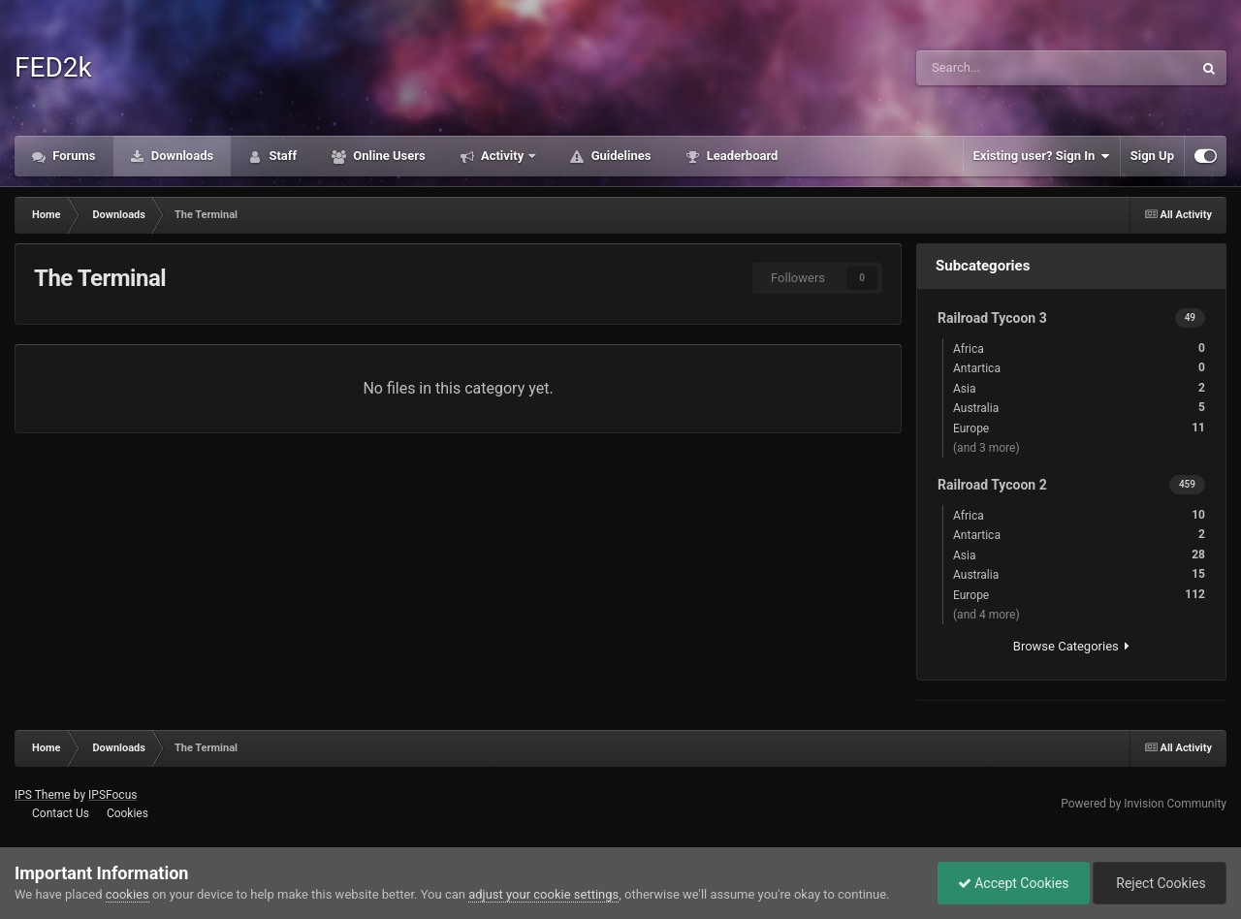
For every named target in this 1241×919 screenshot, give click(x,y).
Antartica (1079, 368)
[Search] (999, 67)
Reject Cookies (1159, 883)
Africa (1079, 348)
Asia (1079, 388)
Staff (281, 155)
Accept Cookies (1013, 883)
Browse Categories (1071, 646)
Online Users (388, 155)
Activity (502, 155)
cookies (127, 894)
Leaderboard (740, 155)
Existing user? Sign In (1041, 156)
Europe (1079, 428)
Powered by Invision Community (1143, 803)
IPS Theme (43, 795)
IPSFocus (112, 795)
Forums (72, 155)
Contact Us (60, 813)
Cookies (127, 813)
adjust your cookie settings (543, 894)
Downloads (181, 155)
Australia (1079, 407)
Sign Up (1152, 155)
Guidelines (619, 155)
